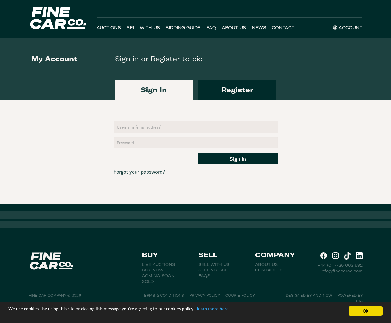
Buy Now (152, 270)
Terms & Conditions (163, 295)
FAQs (204, 275)
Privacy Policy (204, 295)
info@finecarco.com (342, 270)
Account (347, 27)
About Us (234, 27)
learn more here (212, 309)
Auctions (109, 27)
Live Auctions (158, 264)
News (259, 27)
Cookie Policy (240, 295)
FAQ (211, 27)
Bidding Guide (183, 27)
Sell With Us (143, 27)
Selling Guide (215, 270)
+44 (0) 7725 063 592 (340, 265)
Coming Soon (158, 275)
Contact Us (269, 270)
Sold (148, 281)
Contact (283, 27)
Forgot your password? (139, 171)
